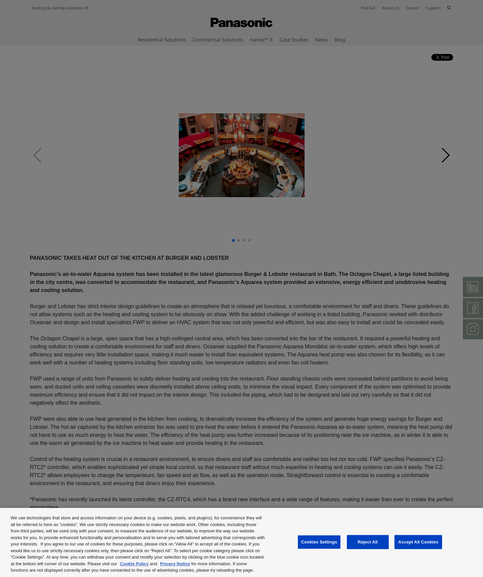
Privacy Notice (175, 563)
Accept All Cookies (418, 541)
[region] (241, 542)
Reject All (368, 541)
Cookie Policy (134, 563)
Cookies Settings (319, 541)
